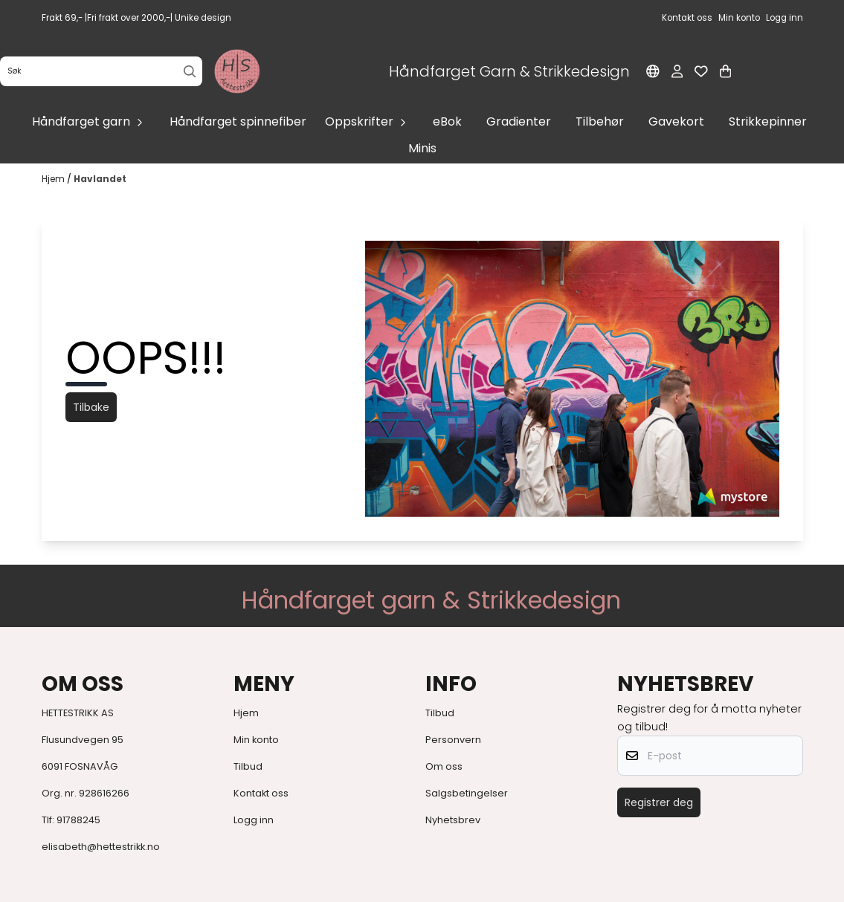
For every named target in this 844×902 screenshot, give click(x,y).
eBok (447, 121)
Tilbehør (600, 121)
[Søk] (101, 71)
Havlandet (100, 178)
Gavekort (676, 121)
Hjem (54, 178)
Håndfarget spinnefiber (238, 121)
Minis (422, 148)
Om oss (444, 766)
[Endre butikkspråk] (653, 71)
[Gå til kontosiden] (677, 71)
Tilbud (247, 766)
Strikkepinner (768, 121)
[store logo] (237, 71)
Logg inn (253, 820)
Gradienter (518, 121)
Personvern (453, 739)
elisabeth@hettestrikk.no (101, 846)
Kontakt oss (261, 793)
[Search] (190, 71)
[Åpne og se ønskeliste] (701, 71)
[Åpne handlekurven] (725, 71)
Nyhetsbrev (452, 820)
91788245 (78, 820)
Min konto (256, 739)
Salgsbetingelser (466, 793)
